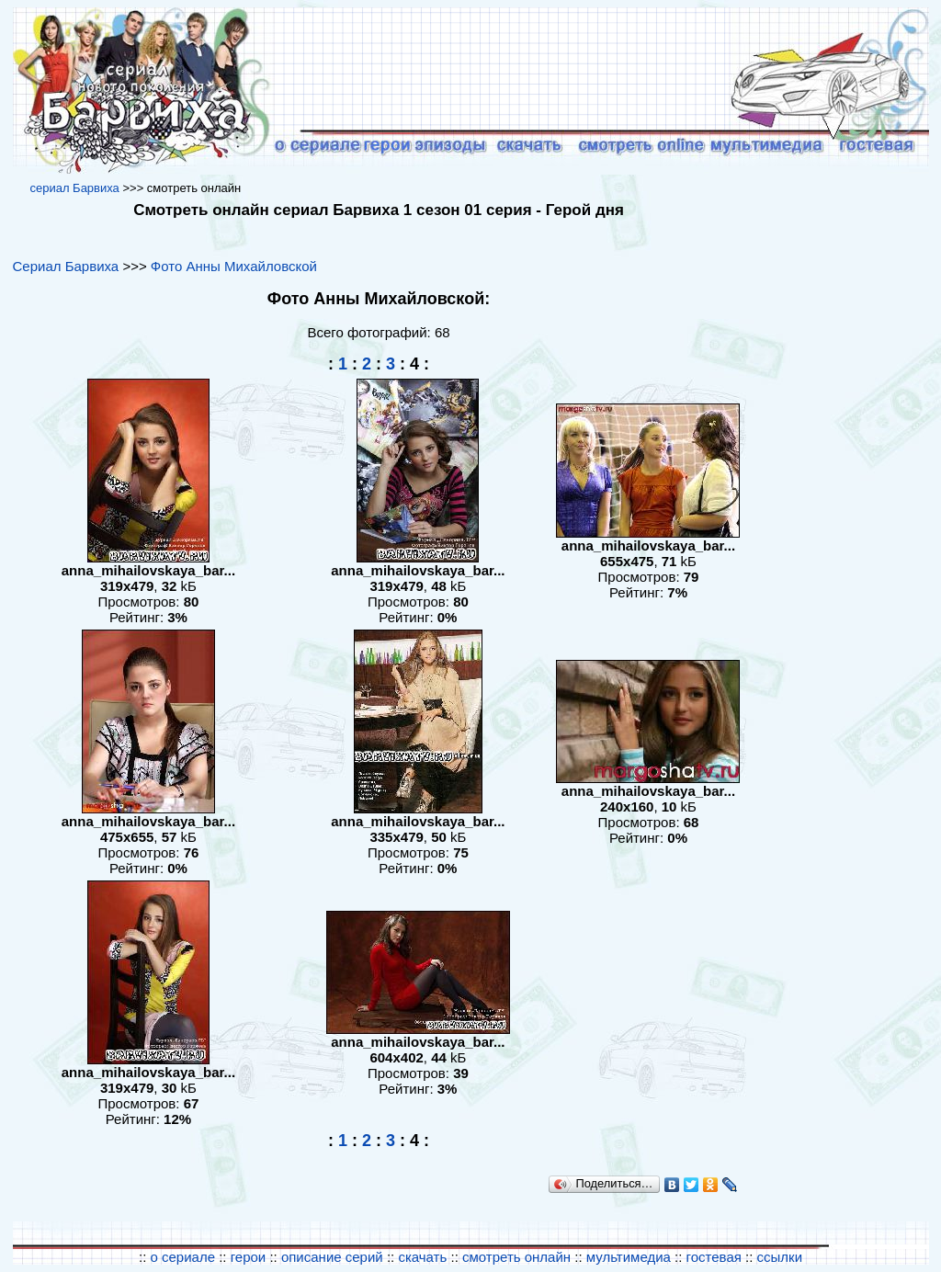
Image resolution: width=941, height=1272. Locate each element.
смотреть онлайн (516, 1257)
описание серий (332, 1257)
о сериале (182, 1257)
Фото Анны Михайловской (234, 266)
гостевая (714, 1257)
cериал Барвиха (74, 188)
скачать (424, 1257)
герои (248, 1257)
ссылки (779, 1257)
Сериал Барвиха (66, 266)
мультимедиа (628, 1257)
